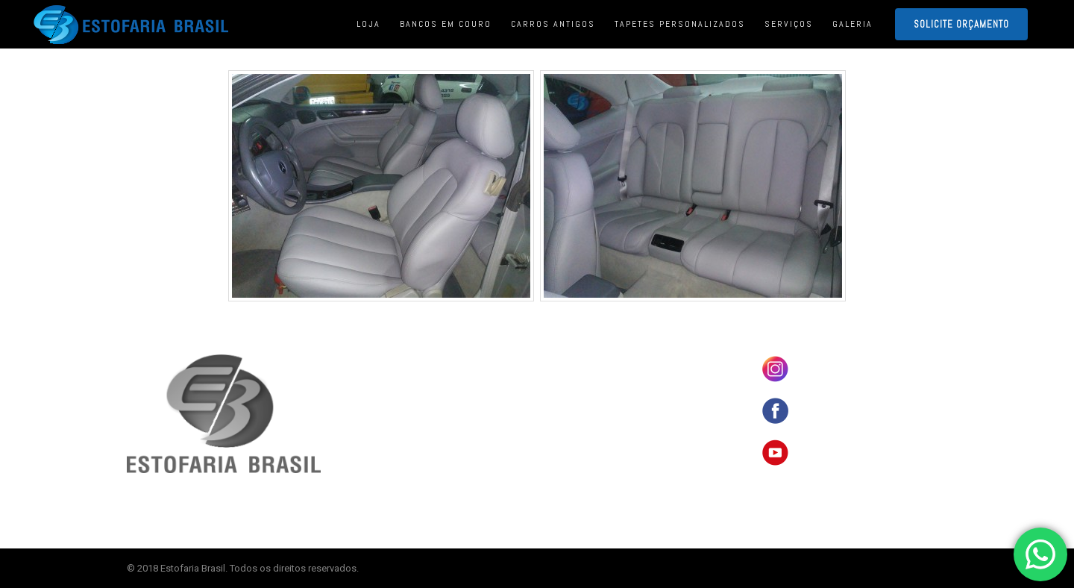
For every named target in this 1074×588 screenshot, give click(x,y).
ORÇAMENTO (575, 452)
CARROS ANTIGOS (584, 406)
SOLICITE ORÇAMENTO (961, 24)
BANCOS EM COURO (588, 359)
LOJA (561, 383)
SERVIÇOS (571, 429)
